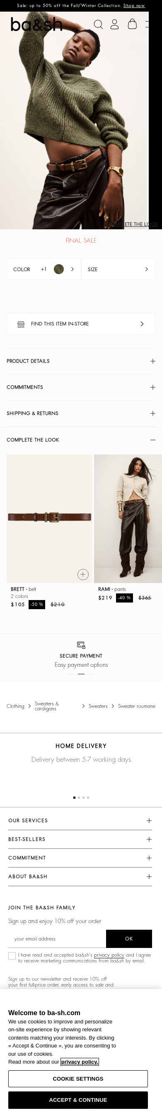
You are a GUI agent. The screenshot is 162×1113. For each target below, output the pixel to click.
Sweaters (98, 706)
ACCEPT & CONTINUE (78, 1100)
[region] (81, 1051)
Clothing (15, 706)
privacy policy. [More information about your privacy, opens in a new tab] (79, 1062)
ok (129, 938)
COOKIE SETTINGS (78, 1079)
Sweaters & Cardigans (47, 706)
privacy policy (109, 955)
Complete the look (132, 224)
